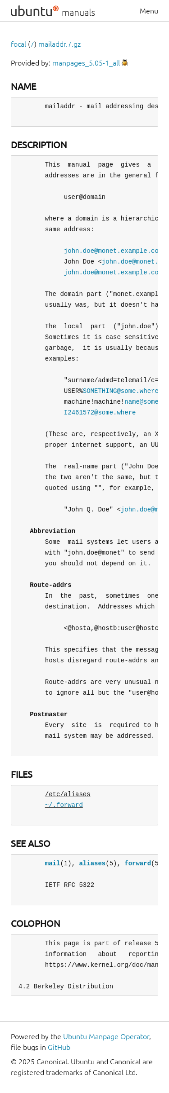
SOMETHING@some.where (121, 391)
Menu (149, 11)
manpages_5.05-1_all (86, 63)
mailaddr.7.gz (59, 44)
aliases (92, 863)
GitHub (59, 1047)
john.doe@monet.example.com (113, 251)
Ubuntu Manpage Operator (106, 1036)
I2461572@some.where (100, 412)
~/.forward (64, 805)
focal (18, 44)
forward (137, 863)
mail (52, 863)
